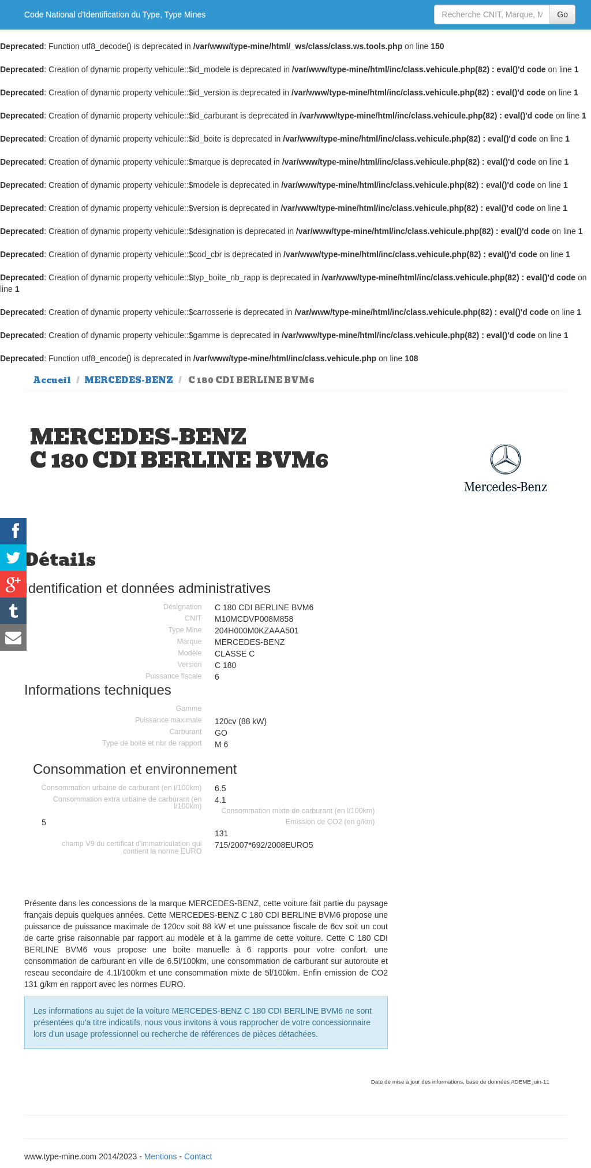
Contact (198, 1156)
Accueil (52, 380)
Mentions (160, 1156)
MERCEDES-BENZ (128, 380)
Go (562, 14)
